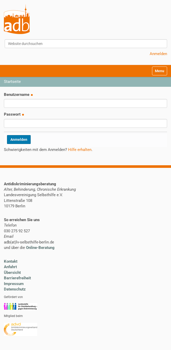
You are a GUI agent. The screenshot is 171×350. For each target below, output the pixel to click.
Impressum (14, 283)
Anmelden (158, 53)
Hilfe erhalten (79, 149)
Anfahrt (10, 267)
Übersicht (12, 272)
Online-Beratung (40, 247)
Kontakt (10, 261)
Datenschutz (15, 289)
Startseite (12, 81)
